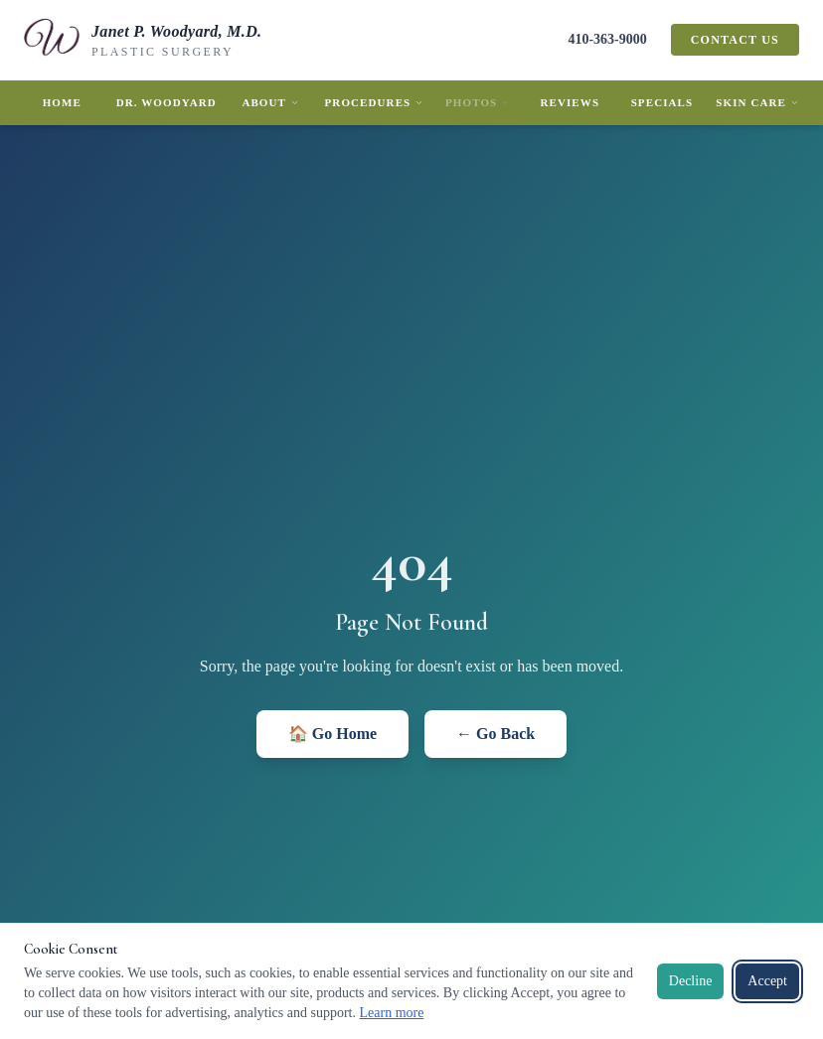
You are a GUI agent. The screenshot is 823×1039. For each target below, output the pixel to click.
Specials (662, 102)
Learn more (391, 1012)
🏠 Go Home (332, 733)
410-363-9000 (607, 39)
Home (62, 102)
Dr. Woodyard (166, 102)
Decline (691, 980)
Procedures (374, 102)
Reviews (569, 102)
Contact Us (735, 40)
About (270, 102)
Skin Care (757, 102)
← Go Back (495, 733)
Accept (767, 980)
